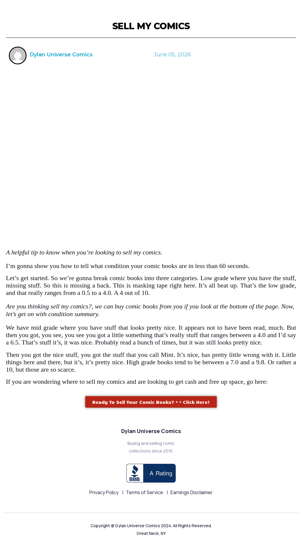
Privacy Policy (104, 492)
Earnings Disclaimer (191, 492)
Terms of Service (145, 492)
